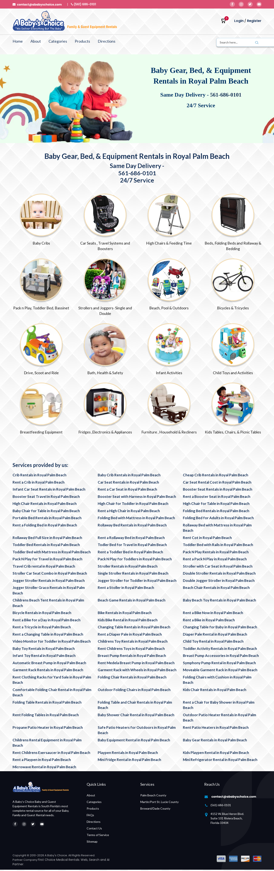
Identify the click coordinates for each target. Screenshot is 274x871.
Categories (58, 41)
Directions (106, 41)
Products (82, 41)
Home (18, 41)
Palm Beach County (153, 796)
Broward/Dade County (155, 810)
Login (239, 20)
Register (254, 20)
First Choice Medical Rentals (58, 861)
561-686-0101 (225, 95)
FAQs (90, 816)
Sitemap (92, 843)
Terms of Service (98, 836)
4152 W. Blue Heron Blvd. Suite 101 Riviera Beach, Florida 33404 (227, 819)
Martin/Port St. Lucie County (159, 803)
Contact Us (94, 829)
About (35, 41)
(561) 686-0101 (221, 806)
